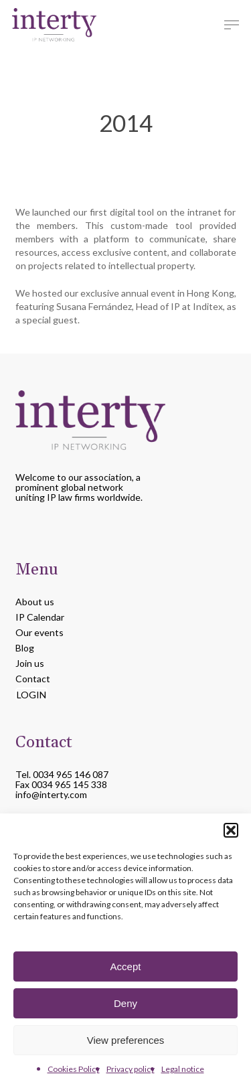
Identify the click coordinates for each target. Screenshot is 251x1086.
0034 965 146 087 (70, 774)
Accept (125, 966)
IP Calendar (39, 617)
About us (34, 601)
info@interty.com (51, 794)
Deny (125, 1003)
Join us (29, 663)
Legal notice (182, 1069)
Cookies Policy (74, 1069)
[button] (231, 830)
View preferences (126, 1040)
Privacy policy (130, 1069)
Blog (24, 647)
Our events (39, 632)
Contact (32, 678)
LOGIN (31, 694)
